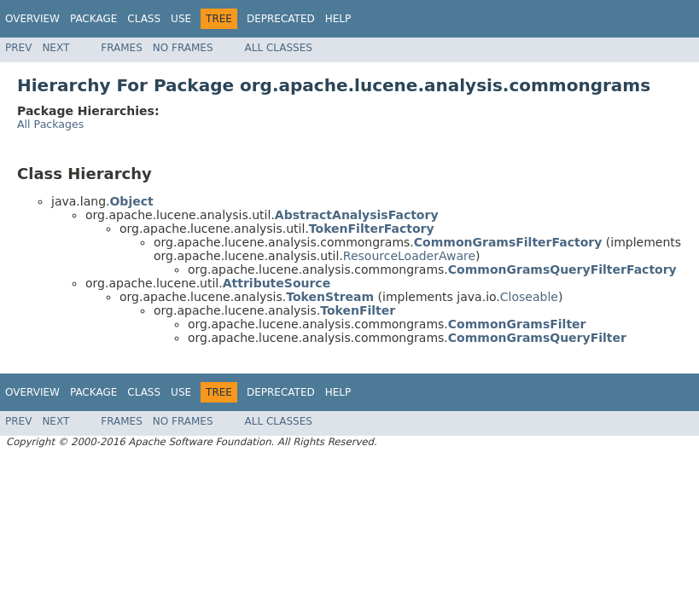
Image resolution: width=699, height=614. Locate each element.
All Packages (50, 124)
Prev (18, 48)
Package (93, 19)
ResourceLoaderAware (409, 256)
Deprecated (281, 19)
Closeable (529, 297)
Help (338, 19)
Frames (122, 48)
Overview (32, 19)
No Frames (183, 48)
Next (55, 48)
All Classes (278, 48)
